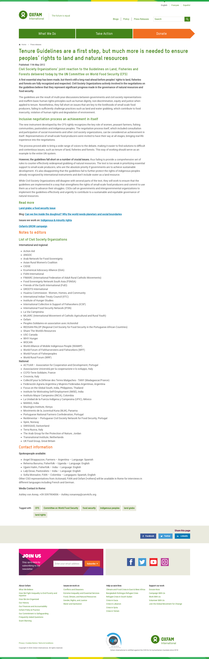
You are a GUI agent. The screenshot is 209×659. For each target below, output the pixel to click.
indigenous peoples (109, 508)
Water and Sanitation (72, 604)
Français (175, 5)
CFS (37, 508)
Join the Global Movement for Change (165, 604)
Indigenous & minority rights (56, 220)
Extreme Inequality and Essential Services (81, 593)
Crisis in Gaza (112, 600)
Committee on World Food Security (61, 508)
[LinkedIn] (182, 536)
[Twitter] (165, 536)
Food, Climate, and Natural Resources (79, 597)
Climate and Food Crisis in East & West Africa (125, 589)
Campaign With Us (157, 593)
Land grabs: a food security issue (37, 208)
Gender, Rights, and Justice (75, 600)
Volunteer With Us (156, 600)
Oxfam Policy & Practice (29, 610)
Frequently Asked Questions (31, 617)
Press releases (35, 45)
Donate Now (154, 589)
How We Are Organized (29, 599)
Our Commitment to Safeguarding (33, 613)
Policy (126, 19)
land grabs (129, 508)
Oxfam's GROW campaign (33, 226)
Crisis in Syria (112, 607)
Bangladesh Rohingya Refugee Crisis (122, 593)
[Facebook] (148, 536)
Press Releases (141, 19)
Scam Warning (25, 621)
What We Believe (26, 589)
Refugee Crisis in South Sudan (119, 597)
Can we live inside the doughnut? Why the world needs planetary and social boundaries (73, 214)
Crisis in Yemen (112, 611)
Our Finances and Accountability (33, 606)
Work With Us (155, 597)
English (164, 5)
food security (89, 508)
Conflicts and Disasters (73, 589)
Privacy (22, 643)
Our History (24, 603)
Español (186, 5)
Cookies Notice (31, 643)
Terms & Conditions (45, 643)
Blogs (116, 19)
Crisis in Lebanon (113, 604)
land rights (40, 515)
